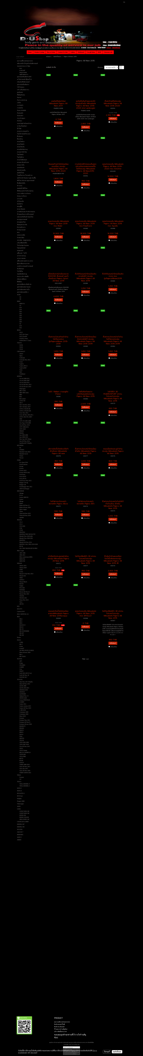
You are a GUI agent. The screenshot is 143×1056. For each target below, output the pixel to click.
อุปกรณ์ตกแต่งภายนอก (23, 287)
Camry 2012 (22, 704)
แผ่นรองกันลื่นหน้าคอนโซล (25, 217)
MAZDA (19, 520)
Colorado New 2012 (24, 360)
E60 (20, 311)
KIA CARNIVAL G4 (22, 614)
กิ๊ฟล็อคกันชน (21, 95)
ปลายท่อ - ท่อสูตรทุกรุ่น (24, 240)
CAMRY (21, 702)
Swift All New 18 (24, 675)
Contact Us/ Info (63, 52)
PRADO (21, 728)
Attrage (21, 493)
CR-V (21, 403)
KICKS (21, 584)
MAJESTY (22, 726)
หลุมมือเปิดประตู (22, 274)
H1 (20, 447)
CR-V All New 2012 (25, 405)
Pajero (21, 503)
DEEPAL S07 (20, 824)
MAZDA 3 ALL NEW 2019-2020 (28, 544)
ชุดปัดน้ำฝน (20, 172)
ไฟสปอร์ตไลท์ (21, 248)
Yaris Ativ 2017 (23, 768)
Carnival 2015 (21, 611)
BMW (18, 301)
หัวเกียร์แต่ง (20, 268)
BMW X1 (22, 303)
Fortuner (21, 718)
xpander (21, 517)
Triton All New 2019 (25, 515)
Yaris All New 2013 (24, 766)
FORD (19, 460)
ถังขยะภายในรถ (22, 196)
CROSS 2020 (23, 698)
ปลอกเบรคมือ (21, 235)
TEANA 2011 (23, 598)
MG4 (20, 619)
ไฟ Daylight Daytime (23, 245)
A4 (20, 297)
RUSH (21, 760)
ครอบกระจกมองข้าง (23, 131)
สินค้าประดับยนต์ (59, 1026)
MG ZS (21, 629)
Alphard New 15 (23, 696)
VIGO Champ (23, 750)
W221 (21, 332)
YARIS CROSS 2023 (25, 772)
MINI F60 (22, 561)
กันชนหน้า (20, 115)
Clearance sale (108, 52)
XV (20, 779)
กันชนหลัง (20, 113)
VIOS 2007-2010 (24, 744)
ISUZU (19, 640)
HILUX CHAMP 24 (24, 752)
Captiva (21, 364)
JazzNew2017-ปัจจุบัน (25, 443)
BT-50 (21, 546)
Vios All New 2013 (24, 746)
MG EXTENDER (24, 631)
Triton (21, 511)
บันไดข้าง (20, 204)
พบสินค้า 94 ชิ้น (51, 67)
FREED (21, 431)
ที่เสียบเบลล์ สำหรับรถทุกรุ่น (25, 191)
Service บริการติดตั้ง (23, 276)
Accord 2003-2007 (24, 380)
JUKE (21, 569)
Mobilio (21, 433)
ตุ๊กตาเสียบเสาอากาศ (23, 263)
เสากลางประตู (21, 255)
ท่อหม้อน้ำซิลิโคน (22, 188)
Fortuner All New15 (24, 722)
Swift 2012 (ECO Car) (25, 673)
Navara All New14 (24, 592)
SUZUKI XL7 (23, 677)
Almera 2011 (22, 565)
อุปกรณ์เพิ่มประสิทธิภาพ (24, 284)
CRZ (20, 419)
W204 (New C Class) (25, 340)
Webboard (81, 52)
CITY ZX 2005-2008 (25, 421)
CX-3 (20, 522)
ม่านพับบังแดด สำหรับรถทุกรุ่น (26, 211)
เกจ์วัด (19, 102)
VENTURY (22, 754)
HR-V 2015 (22, 390)
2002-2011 (22, 555)
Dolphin (19, 798)
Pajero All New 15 (24, 505)
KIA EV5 (19, 609)
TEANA (21, 596)
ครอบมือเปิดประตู (22, 149)
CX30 (21, 530)
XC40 (21, 349)
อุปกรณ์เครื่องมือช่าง (23, 84)
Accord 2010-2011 (24, 382)
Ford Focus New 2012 (25, 480)
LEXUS (21, 762)
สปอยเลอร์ (20, 250)
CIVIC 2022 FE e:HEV (25, 417)
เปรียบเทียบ (59, 126)
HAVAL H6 (22, 815)
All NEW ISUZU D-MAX (26, 650)
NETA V (19, 788)
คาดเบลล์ (22, 70)
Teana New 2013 (24, 600)
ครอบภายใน (20, 165)
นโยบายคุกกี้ (33, 1053)
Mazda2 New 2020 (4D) (26, 536)
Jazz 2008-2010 (23, 437)
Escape (21, 466)
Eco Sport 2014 (23, 462)
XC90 (21, 345)
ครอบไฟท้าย (20, 141)
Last (87, 659)
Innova (21, 734)
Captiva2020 (22, 368)
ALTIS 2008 (22, 686)
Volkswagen (20, 804)
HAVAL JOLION (24, 817)
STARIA (21, 449)
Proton (19, 637)
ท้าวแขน (19, 185)
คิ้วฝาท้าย (20, 139)
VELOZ (21, 740)
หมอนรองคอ (23, 72)
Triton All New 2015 (25, 513)
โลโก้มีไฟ (20, 271)
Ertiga (21, 663)
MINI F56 (22, 559)
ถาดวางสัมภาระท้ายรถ (24, 193)
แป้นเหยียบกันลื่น (22, 243)
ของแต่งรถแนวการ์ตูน (23, 66)
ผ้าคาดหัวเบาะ (21, 227)
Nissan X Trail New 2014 (26, 573)
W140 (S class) (23, 338)
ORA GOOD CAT (24, 819)
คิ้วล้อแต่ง (20, 136)
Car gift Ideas (91, 52)
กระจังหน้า (20, 105)
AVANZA (22, 692)
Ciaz (20, 669)
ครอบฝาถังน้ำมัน (22, 152)
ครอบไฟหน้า (21, 144)
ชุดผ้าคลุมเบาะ (23, 74)
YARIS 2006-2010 (24, 764)
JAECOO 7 (20, 832)
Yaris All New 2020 (24, 770)
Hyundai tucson (23, 454)
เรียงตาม (101, 67)
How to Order (51, 52)
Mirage (21, 501)
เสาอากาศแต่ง (21, 258)
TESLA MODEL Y (24, 784)
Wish (20, 736)
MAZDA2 (22, 532)
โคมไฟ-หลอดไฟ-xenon (23, 134)
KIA (18, 606)
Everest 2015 (22, 470)
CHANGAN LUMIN (23, 821)
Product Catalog (39, 52)
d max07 (21, 648)
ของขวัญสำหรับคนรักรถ (24, 123)
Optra (21, 356)
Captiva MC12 (23, 366)
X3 (20, 305)
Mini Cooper (20, 550)
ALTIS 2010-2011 (24, 688)
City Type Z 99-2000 (25, 423)
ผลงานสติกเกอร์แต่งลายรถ (62, 1022)
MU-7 (21, 644)
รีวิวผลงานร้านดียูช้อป (60, 1029)
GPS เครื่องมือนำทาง (23, 89)
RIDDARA (20, 834)
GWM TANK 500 (24, 813)
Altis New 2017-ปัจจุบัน (26, 682)
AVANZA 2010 (23, 690)
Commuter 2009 (23, 712)
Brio (20, 396)
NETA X (19, 791)
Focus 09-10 (22, 478)
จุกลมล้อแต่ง (20, 167)
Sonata (21, 456)
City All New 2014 (24, 425)
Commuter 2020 (23, 714)
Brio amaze (22, 398)
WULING (20, 829)
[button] (115, 52)
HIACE (21, 730)
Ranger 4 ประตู (23, 482)
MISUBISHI (20, 491)
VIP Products (20, 87)
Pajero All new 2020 (25, 507)
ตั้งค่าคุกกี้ (107, 1052)
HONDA (19, 376)
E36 (20, 307)
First (83, 659)
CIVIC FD (22, 400)
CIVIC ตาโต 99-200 (25, 411)
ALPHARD (22, 694)
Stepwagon (22, 388)
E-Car (21, 495)
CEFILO (21, 580)
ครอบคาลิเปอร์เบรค (23, 162)
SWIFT (21, 671)
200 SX (21, 604)
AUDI (18, 294)
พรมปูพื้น (19, 206)
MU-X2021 (22, 656)
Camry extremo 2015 (25, 706)
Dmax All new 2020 (24, 652)
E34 (20, 326)
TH (123, 2)
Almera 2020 (22, 567)
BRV (20, 394)
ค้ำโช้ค (19, 128)
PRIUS (21, 732)
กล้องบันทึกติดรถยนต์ (23, 82)
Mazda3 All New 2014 (25, 542)
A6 (20, 299)
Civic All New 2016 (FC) (26, 415)
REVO (21, 758)
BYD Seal (20, 796)
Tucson (21, 458)
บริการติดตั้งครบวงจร (60, 1031)
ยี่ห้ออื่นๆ (19, 281)
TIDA (21, 577)
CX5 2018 (22, 526)
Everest (21, 468)
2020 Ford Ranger (24, 488)
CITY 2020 (22, 429)
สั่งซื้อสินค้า (58, 123)
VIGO (21, 748)
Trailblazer (22, 374)
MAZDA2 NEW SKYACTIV (27, 534)
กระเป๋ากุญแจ (21, 118)
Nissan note (22, 575)
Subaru (19, 775)
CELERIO (22, 665)
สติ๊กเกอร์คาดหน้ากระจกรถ (25, 261)
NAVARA (22, 590)
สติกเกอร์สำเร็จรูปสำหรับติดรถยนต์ (27, 63)
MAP (99, 52)
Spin (20, 372)
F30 (20, 328)
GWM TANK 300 (24, 811)
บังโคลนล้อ (20, 201)
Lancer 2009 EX (23, 497)
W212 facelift (23, 336)
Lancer (21, 499)
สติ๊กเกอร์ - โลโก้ (22, 253)
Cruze (21, 362)
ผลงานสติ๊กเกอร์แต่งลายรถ (25, 61)
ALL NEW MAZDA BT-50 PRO (28, 548)
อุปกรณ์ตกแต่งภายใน (23, 289)
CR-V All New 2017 (25, 407)
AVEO (21, 353)
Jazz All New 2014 (24, 441)
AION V (19, 837)
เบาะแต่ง (19, 198)
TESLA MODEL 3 (24, 786)
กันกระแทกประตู (22, 100)
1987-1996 (22, 553)
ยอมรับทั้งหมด (117, 1052)
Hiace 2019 (22, 716)
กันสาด (19, 97)
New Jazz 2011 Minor (25, 439)
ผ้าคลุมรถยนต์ (21, 230)
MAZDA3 (22, 540)
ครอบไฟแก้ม (20, 147)
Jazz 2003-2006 (23, 435)
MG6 (20, 623)
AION (18, 806)
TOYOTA (19, 679)
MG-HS (21, 635)
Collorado (22, 358)
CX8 (20, 528)
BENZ (19, 330)
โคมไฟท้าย (20, 157)
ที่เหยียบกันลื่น (21, 183)
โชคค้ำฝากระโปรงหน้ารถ (24, 175)
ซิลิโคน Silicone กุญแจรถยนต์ (25, 180)
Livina (21, 571)
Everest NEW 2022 (24, 472)
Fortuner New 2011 (24, 720)
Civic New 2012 (23, 413)
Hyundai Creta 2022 (24, 452)
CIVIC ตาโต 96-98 (24, 409)
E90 (20, 321)
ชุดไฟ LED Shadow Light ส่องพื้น (26, 178)
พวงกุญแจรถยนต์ (22, 219)
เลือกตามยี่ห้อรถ (21, 279)
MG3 (18, 616)
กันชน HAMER (21, 110)
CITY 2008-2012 (24, 427)
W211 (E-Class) (23, 334)
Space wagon (23, 509)
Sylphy (21, 586)
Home (30, 52)
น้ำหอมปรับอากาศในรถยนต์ (25, 214)
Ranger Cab (22, 484)
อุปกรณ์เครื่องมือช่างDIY (24, 76)
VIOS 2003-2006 (24, 742)
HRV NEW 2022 (24, 392)
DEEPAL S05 (20, 827)
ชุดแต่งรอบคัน (21, 170)
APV (20, 661)
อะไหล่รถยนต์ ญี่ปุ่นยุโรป (24, 79)
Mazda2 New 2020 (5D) (26, 538)
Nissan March (23, 582)
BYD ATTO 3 (21, 793)
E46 (20, 313)
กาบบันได (20, 108)
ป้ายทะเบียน (20, 237)
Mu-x (20, 654)
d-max (21, 646)
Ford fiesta (22, 474)
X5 (20, 324)
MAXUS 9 (22, 625)
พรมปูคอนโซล (21, 222)
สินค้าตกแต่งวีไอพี (59, 1024)
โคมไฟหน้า (20, 154)
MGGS (21, 627)
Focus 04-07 (22, 476)
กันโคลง (19, 121)
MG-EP (21, 633)
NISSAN (19, 563)
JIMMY (19, 840)
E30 (20, 309)
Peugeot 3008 (20, 801)
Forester (21, 777)
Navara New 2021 (24, 594)
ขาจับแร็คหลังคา (22, 126)
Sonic (21, 370)
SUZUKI (19, 659)
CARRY (21, 667)
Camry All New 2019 (25, 708)
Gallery (73, 52)
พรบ (20, 68)
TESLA (19, 781)
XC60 (21, 347)
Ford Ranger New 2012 (25, 486)
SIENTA (21, 738)
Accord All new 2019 (25, 386)
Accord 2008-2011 (24, 378)
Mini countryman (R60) (25, 557)
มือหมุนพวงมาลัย (22, 224)
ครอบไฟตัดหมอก (22, 159)
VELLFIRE (22, 756)
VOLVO (19, 343)
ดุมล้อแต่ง (20, 92)
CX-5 (20, 524)
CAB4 (21, 642)
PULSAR (22, 588)
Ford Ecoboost (23, 464)
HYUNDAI (20, 445)
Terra (20, 602)
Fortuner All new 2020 (25, 724)
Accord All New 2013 (25, 384)
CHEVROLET (21, 351)
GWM (19, 809)
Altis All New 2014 (24, 684)
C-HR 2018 (22, 710)
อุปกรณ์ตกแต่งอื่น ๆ (22, 292)
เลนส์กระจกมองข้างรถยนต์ (25, 266)
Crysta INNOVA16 (24, 700)
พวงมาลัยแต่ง (21, 209)
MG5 (20, 621)
